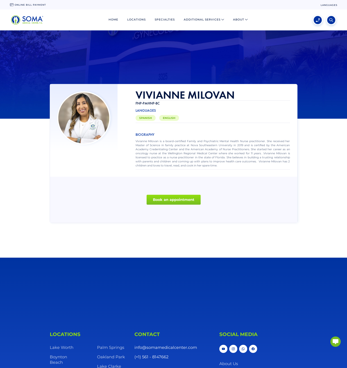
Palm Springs (110, 347)
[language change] (329, 5)
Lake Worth (61, 347)
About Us (228, 363)
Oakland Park (111, 356)
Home (113, 19)
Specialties (165, 19)
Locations (136, 19)
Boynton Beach (58, 359)
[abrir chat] (335, 341)
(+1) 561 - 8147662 (151, 356)
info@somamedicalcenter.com (165, 347)
